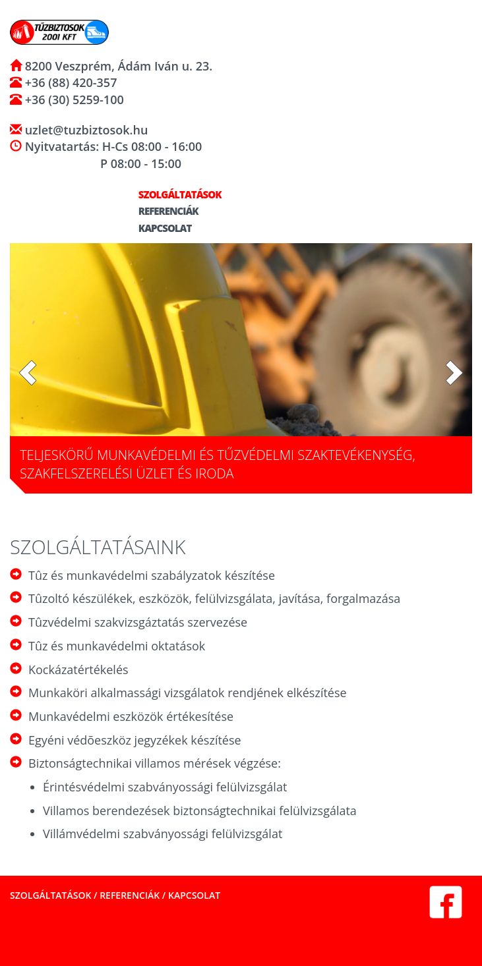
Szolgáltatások (174, 194)
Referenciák (162, 210)
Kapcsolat (159, 228)
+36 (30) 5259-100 (73, 99)
